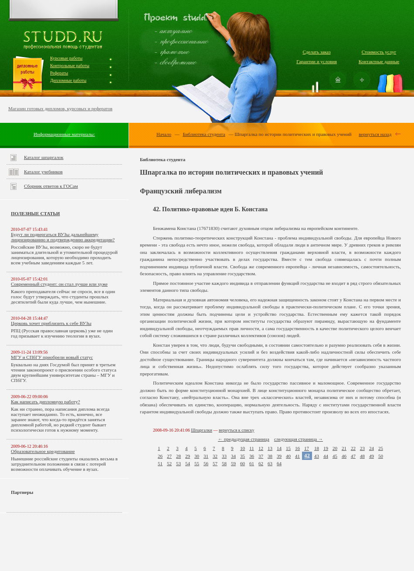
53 (178, 463)
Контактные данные (379, 61)
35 (242, 456)
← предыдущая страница (243, 439)
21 (344, 448)
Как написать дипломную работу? (45, 401)
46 (344, 456)
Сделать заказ (316, 51)
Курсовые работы (66, 58)
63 (270, 463)
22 (353, 448)
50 (380, 456)
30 (196, 456)
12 (260, 448)
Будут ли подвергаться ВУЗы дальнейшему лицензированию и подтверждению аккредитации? (63, 237)
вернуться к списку (237, 430)
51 (160, 463)
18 (316, 448)
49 (371, 456)
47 (353, 456)
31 (206, 456)
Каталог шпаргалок (44, 157)
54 (187, 463)
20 (335, 448)
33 (224, 456)
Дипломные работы (68, 80)
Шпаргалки (201, 430)
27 (169, 456)
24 (371, 448)
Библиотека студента (204, 134)
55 (196, 463)
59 (233, 463)
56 (206, 463)
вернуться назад (375, 134)
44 (325, 456)
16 (297, 448)
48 (362, 456)
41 (297, 456)
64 (279, 463)
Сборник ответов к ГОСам (51, 186)
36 (251, 456)
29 (187, 456)
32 (215, 456)
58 (224, 463)
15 (288, 448)
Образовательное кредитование (43, 451)
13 (270, 448)
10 (242, 448)
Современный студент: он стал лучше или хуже (59, 284)
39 (279, 456)
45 (335, 456)
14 (279, 448)
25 (380, 448)
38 (270, 456)
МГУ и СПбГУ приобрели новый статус (52, 357)
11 (251, 448)
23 (362, 448)
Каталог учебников (43, 171)
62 (260, 463)
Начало (163, 134)
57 (215, 463)
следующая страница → (298, 439)
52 (169, 463)
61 (251, 463)
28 (178, 456)
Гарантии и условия (316, 61)
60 (242, 463)
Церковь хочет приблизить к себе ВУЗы (51, 323)
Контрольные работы (69, 65)
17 (306, 448)
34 (233, 456)
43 (316, 456)
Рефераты (59, 73)
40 (288, 456)
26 (160, 456)
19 (325, 448)
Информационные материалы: (64, 134)
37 (260, 456)
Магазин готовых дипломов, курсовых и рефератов (60, 108)
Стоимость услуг (379, 51)
